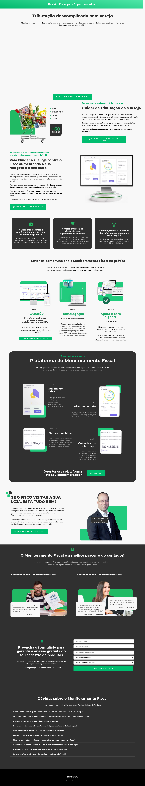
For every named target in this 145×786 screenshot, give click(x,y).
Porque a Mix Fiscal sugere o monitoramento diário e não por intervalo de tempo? (48, 712)
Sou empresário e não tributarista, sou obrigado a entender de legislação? (45, 726)
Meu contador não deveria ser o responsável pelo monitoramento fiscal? (44, 740)
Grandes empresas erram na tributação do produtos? (36, 721)
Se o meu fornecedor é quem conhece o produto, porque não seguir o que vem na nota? (51, 716)
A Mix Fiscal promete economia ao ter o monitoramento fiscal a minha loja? (45, 745)
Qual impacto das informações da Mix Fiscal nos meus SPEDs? (39, 731)
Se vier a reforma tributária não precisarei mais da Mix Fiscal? (39, 754)
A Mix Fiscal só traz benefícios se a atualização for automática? (40, 749)
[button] (72, 712)
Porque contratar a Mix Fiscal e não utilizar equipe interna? (38, 735)
